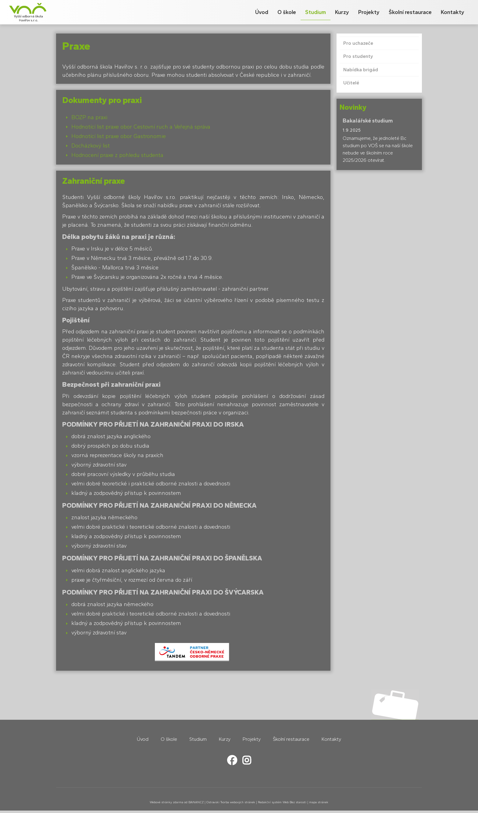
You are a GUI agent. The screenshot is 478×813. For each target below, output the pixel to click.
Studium (315, 12)
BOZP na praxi (89, 117)
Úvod (261, 12)
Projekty (369, 12)
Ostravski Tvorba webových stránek (230, 802)
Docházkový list (90, 145)
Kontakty (452, 12)
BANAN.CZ (196, 802)
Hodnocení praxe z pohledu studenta (117, 155)
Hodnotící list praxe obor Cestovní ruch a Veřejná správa (140, 126)
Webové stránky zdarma (166, 802)
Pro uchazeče (358, 43)
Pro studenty (358, 56)
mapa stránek (318, 802)
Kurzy (342, 12)
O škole (286, 12)
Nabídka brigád (360, 70)
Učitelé (351, 83)
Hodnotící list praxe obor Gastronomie (118, 136)
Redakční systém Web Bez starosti (282, 802)
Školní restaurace (410, 12)
